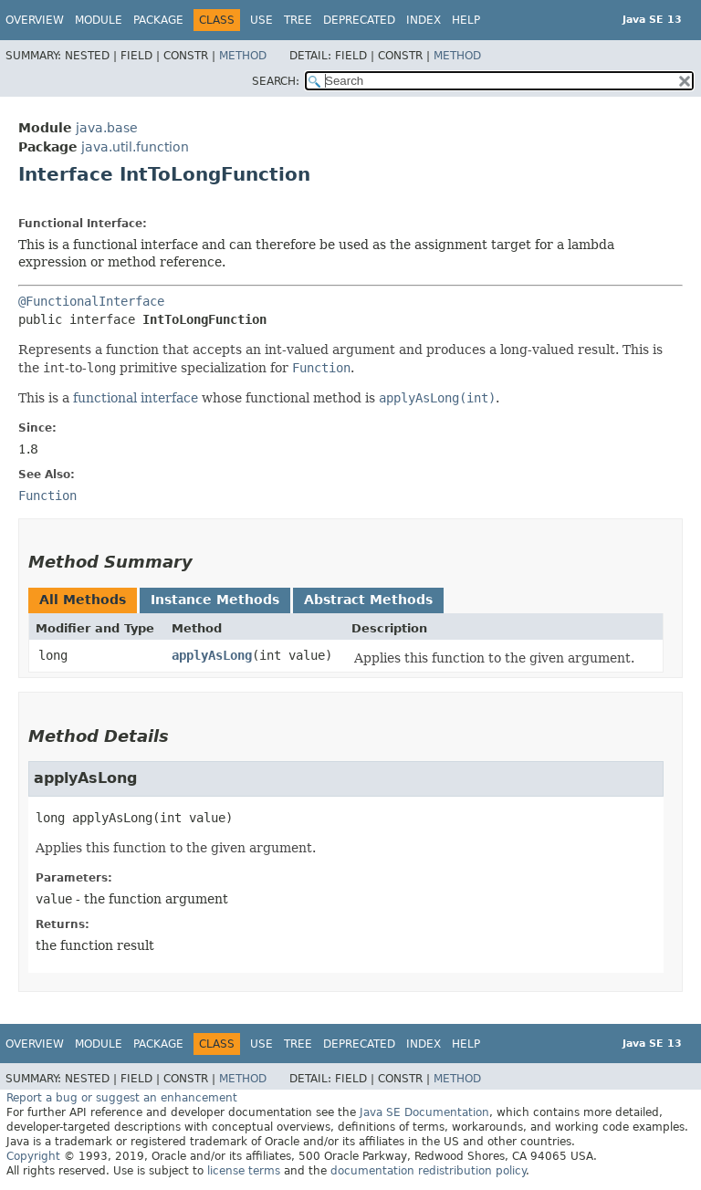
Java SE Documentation (424, 1112)
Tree (298, 20)
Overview (34, 20)
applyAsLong (212, 655)
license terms (243, 1170)
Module (98, 20)
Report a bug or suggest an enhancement (121, 1097)
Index (423, 20)
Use (261, 20)
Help (466, 20)
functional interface (135, 398)
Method (243, 55)
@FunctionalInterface (91, 301)
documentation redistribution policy (428, 1170)
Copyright (33, 1156)
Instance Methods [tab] (215, 599)
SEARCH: (275, 81)
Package (158, 20)
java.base (107, 127)
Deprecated (359, 20)
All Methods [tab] (82, 599)
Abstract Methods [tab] (368, 599)
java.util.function (135, 147)
